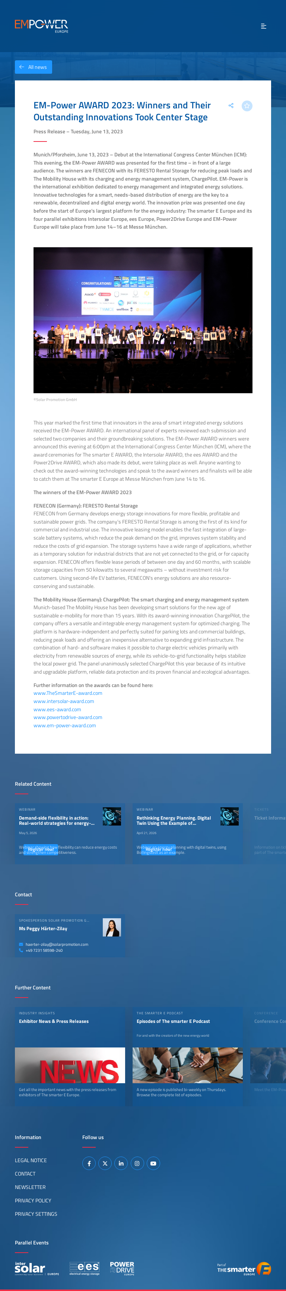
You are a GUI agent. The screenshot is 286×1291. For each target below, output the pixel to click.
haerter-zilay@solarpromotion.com (53, 944)
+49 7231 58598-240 (41, 950)
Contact (25, 1174)
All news (31, 67)
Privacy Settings (36, 1214)
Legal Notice (31, 1160)
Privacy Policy (33, 1200)
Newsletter (30, 1187)
